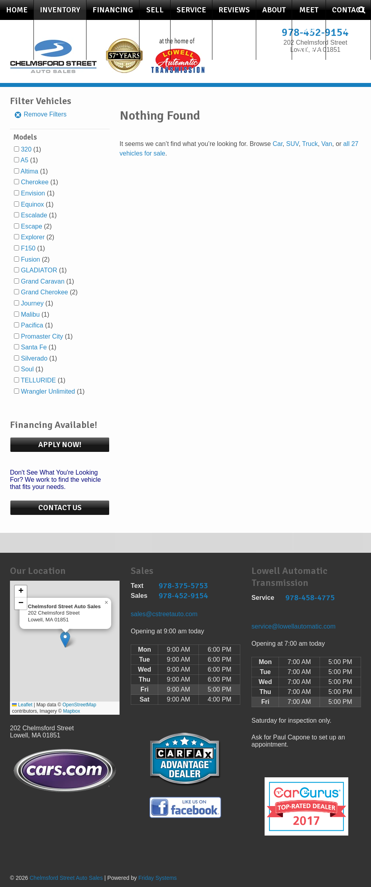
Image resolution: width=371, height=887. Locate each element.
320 (26, 149)
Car (278, 143)
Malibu (30, 314)
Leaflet (22, 705)
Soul (27, 369)
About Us (274, 20)
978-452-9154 (183, 596)
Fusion (30, 259)
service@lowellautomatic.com (293, 626)
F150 (28, 248)
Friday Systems (157, 878)
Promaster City (42, 336)
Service (191, 10)
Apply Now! (59, 444)
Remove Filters (40, 114)
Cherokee (34, 182)
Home (16, 10)
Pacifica (32, 325)
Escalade (34, 215)
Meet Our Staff (309, 30)
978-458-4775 (310, 598)
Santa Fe (34, 347)
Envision (33, 193)
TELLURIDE (38, 380)
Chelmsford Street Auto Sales (66, 878)
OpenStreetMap (79, 705)
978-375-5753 (183, 586)
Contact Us (348, 20)
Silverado (34, 358)
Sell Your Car (154, 30)
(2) (36, 226)
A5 (25, 160)
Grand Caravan (42, 281)
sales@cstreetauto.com (164, 614)
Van (326, 143)
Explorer (33, 237)
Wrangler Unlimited (48, 391)
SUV (292, 143)
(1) (31, 149)
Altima (29, 171)
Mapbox (71, 711)
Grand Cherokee (44, 292)
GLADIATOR (39, 270)
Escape (31, 226)
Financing (112, 10)
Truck (310, 143)
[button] (65, 639)
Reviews (234, 10)
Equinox (32, 204)
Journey (32, 303)
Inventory (60, 10)
